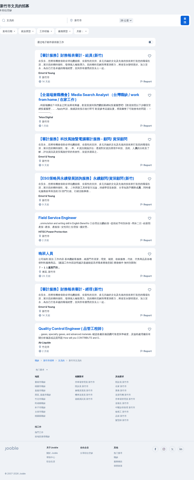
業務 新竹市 (121, 390)
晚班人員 (45, 253)
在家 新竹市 (121, 386)
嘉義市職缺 (40, 390)
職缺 (116, 457)
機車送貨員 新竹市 (84, 394)
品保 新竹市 (121, 416)
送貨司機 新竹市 (123, 394)
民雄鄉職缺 (40, 403)
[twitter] (172, 449)
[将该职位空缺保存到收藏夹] (149, 56)
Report (146, 81)
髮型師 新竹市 (122, 420)
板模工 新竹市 (122, 411)
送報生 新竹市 (122, 403)
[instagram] (164, 449)
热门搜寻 (118, 453)
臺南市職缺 (40, 382)
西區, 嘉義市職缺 (43, 394)
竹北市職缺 (40, 399)
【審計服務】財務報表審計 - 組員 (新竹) (70, 55)
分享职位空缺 (86, 453)
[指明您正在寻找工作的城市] (101, 20)
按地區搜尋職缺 (42, 436)
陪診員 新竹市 (81, 386)
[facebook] (155, 449)
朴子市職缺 (40, 407)
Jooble (22, 473)
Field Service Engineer (57, 218)
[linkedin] (181, 449)
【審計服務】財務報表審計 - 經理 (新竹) (70, 289)
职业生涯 (51, 461)
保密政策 (118, 465)
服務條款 (118, 461)
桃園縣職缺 (40, 416)
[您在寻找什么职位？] (33, 20)
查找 (185, 20)
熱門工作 (39, 432)
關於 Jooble (52, 453)
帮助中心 (51, 457)
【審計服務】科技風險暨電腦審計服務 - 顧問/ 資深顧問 (82, 139)
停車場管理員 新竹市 (85, 382)
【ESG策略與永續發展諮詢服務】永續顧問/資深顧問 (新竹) (86, 178)
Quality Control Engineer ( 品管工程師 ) (70, 328)
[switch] (150, 42)
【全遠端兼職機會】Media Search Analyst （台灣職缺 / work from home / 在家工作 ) (88, 97)
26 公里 (126, 20)
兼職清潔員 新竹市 (84, 390)
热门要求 (42, 369)
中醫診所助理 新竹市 (125, 407)
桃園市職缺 (40, 386)
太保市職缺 (40, 411)
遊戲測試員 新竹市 (84, 399)
